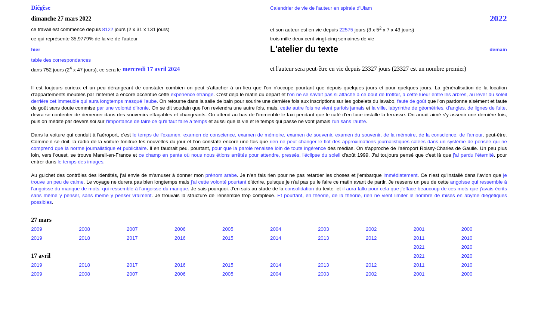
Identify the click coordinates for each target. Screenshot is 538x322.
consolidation (299, 188)
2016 (180, 238)
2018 (84, 238)
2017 (132, 238)
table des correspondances (61, 60)
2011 (419, 238)
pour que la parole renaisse (242, 148)
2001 (419, 229)
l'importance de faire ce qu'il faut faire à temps (156, 121)
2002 (371, 229)
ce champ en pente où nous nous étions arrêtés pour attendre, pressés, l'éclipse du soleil (239, 155)
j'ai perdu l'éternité (473, 155)
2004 (275, 229)
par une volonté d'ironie (123, 108)
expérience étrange (192, 94)
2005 (228, 229)
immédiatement (400, 175)
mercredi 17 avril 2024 (151, 69)
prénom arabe (221, 175)
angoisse (460, 182)
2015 (228, 238)
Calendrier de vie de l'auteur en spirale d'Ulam (321, 8)
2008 (84, 229)
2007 (132, 229)
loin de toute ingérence (300, 148)
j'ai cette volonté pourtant (219, 182)
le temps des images (80, 162)
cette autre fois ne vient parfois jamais (322, 108)
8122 (108, 29)
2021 (419, 247)
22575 (347, 30)
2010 (467, 238)
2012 (371, 238)
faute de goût (411, 101)
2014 (275, 238)
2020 (467, 247)
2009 (36, 229)
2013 (323, 238)
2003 (323, 229)
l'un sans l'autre (349, 121)
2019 (36, 238)
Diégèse (40, 7)
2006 (180, 229)
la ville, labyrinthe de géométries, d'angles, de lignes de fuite (438, 108)
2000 (467, 229)
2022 (498, 18)
